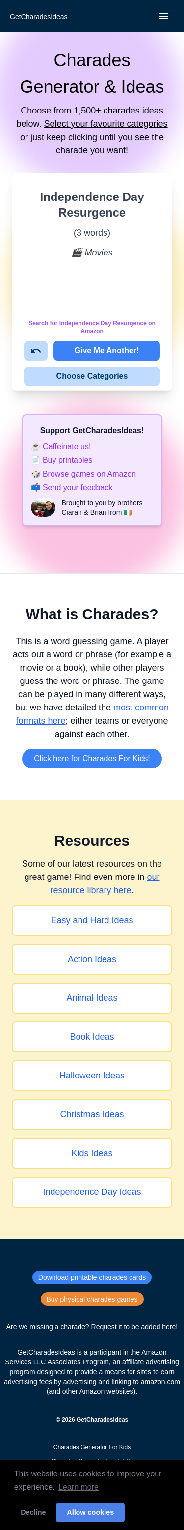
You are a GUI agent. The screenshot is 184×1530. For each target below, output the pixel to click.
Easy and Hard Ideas (92, 920)
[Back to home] (38, 17)
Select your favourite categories (105, 124)
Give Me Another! (107, 350)
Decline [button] (33, 1512)
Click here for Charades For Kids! (92, 758)
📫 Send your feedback (72, 487)
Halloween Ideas (92, 1075)
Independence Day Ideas (92, 1192)
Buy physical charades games (92, 1299)
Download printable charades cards (92, 1277)
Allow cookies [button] (90, 1512)
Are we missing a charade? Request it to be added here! (92, 1327)
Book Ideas (92, 1037)
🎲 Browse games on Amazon (83, 474)
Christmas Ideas (92, 1114)
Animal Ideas (91, 998)
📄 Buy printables (62, 460)
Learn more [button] (78, 1487)
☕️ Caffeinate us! (61, 446)
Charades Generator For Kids (92, 1447)
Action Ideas (92, 959)
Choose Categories (92, 376)
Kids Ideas (91, 1153)
